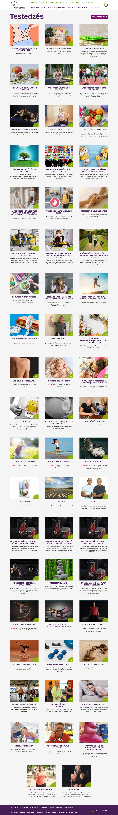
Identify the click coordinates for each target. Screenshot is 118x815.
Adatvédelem (69, 807)
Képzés (43, 7)
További (99, 17)
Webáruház (61, 7)
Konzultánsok (94, 7)
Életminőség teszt (90, 2)
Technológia (44, 2)
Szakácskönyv (71, 7)
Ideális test (35, 2)
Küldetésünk (54, 2)
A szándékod (64, 2)
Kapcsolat (79, 2)
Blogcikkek (51, 7)
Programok (35, 7)
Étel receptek (83, 7)
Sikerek (72, 2)
